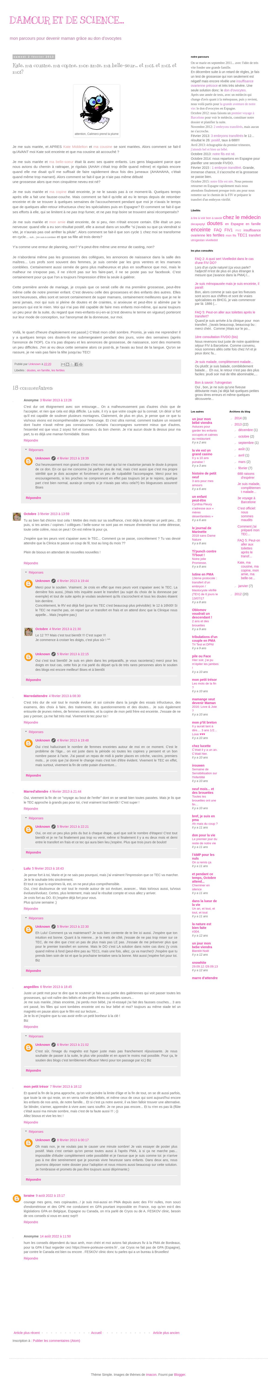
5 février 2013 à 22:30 (73, 926)
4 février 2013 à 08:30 (65, 696)
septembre (246, 443)
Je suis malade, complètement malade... (224, 362)
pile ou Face (201, 656)
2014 (238, 418)
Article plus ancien (166, 1333)
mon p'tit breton (204, 722)
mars (242, 462)
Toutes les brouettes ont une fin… (204, 800)
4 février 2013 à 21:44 (65, 791)
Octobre (30, 514)
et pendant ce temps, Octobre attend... (204, 877)
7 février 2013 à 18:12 (66, 1086)
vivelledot (212, 240)
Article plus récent (27, 1333)
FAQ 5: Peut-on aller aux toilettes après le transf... (248, 548)
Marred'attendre (36, 791)
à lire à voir (198, 218)
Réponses (36, 450)
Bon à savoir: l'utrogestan (213, 382)
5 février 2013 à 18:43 (48, 868)
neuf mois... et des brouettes (203, 790)
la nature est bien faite (201, 926)
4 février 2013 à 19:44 (73, 581)
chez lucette (201, 746)
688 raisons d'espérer (245, 475)
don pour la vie (203, 835)
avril (241, 455)
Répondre (31, 440)
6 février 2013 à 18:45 (56, 987)
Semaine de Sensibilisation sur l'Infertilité (204, 773)
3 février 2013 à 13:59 (53, 514)
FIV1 (228, 230)
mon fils (231, 235)
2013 (238, 424)
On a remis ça (201, 862)
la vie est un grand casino (202, 452)
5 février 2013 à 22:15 (73, 654)
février (243, 468)
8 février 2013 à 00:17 (73, 1140)
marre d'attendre (205, 978)
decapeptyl (198, 224)
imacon (151, 1374)
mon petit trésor (36, 1086)
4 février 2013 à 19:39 (73, 458)
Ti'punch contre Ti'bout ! (204, 553)
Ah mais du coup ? (205, 823)
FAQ (218, 230)
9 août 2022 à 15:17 (50, 1195)
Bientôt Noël (200, 951)
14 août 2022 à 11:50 (55, 1236)
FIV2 (238, 230)
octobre (244, 436)
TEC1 (242, 235)
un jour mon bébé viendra (202, 421)
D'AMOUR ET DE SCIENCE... (66, 20)
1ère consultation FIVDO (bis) (216, 337)
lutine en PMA (203, 574)
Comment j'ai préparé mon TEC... (248, 530)
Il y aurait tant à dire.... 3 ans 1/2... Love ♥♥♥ (204, 730)
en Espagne (234, 224)
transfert (255, 235)
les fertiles (58, 370)
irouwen (198, 765)
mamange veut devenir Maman (204, 701)
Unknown (42, 458)
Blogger (179, 1374)
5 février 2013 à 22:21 (73, 826)
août (242, 449)
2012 (238, 594)
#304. (196, 931)
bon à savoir (214, 218)
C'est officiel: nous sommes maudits (246, 514)
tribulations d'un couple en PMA (204, 638)
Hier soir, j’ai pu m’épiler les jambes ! (205, 664)
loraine (29, 1195)
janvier (243, 586)
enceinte (201, 230)
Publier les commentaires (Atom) (56, 1341)
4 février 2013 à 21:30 (65, 629)
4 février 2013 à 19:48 (73, 740)
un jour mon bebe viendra (202, 945)
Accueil (96, 1333)
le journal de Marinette (201, 530)
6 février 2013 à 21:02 (73, 1045)
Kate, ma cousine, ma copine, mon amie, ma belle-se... (248, 570)
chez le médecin (242, 217)
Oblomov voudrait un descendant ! (202, 613)
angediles (31, 987)
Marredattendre (35, 696)
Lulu (27, 868)
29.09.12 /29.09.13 (205, 966)
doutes (31, 370)
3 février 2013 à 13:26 (56, 400)
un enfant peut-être (199, 498)
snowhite (199, 962)
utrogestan (198, 240)
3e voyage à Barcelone (246, 500)
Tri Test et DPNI (203, 644)
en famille (43, 370)
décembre (246, 430)
